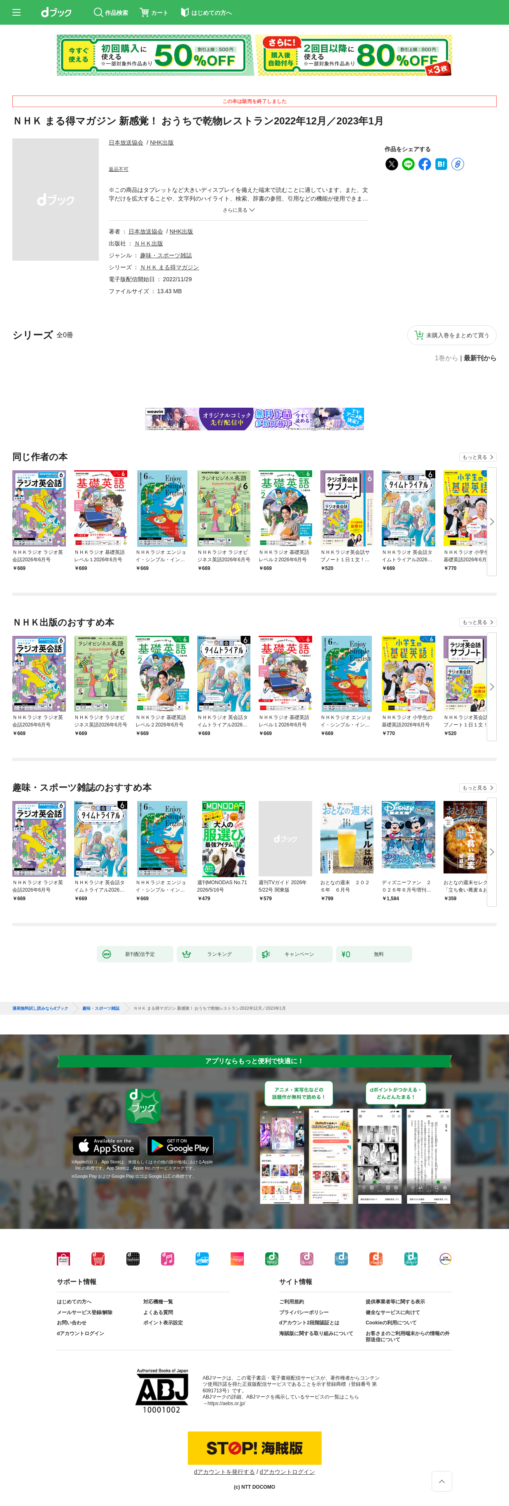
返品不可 (118, 169)
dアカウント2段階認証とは (309, 1323)
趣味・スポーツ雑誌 (166, 255)
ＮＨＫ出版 (148, 243)
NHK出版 (162, 142)
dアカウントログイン (80, 1333)
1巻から (446, 358)
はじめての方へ (74, 1302)
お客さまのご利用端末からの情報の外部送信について (408, 1337)
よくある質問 (158, 1312)
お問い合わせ (71, 1323)
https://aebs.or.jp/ (226, 1403)
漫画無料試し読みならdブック (40, 1008)
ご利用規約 (291, 1302)
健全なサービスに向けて (393, 1312)
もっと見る (474, 457)
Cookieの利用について (391, 1323)
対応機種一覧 (158, 1302)
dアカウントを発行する (224, 1472)
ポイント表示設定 (163, 1323)
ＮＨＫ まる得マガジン (169, 267)
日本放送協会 (126, 142)
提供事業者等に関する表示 (395, 1302)
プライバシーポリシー (304, 1312)
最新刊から (480, 358)
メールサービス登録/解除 (84, 1312)
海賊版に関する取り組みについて (316, 1333)
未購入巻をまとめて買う (458, 335)
